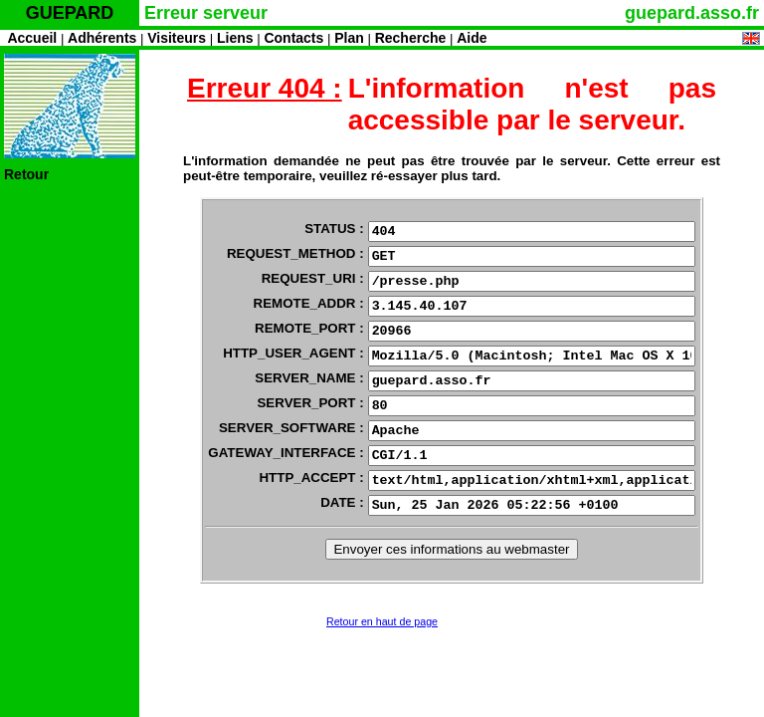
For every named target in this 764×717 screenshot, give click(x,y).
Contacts (293, 38)
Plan (349, 38)
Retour (26, 174)
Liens (235, 38)
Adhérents (102, 38)
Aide (471, 38)
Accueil (32, 38)
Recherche (411, 38)
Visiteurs (176, 38)
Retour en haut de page (382, 621)
